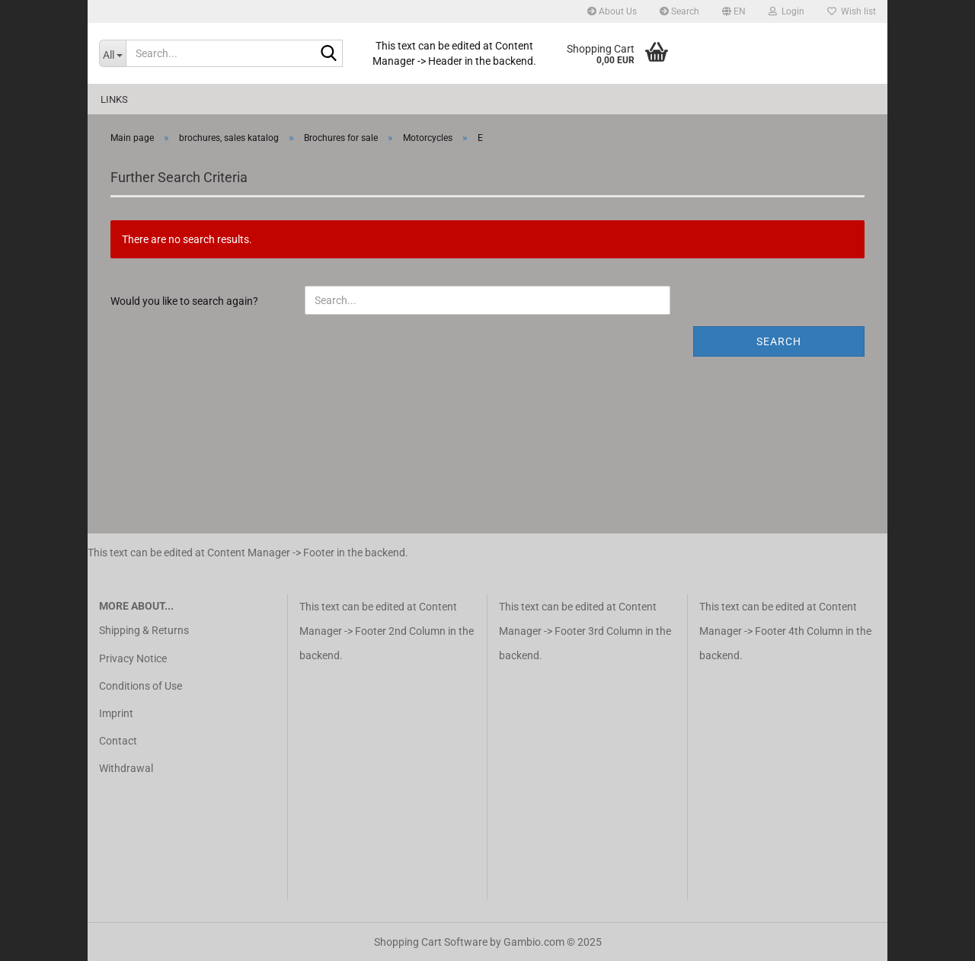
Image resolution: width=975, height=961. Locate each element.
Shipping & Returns (144, 630)
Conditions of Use (140, 686)
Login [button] (786, 11)
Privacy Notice (133, 658)
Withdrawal (126, 768)
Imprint (116, 713)
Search (679, 11)
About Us (612, 11)
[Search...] (112, 53)
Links (114, 99)
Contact (118, 741)
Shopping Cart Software (431, 942)
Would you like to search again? (184, 301)
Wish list (851, 11)
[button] (734, 11)
